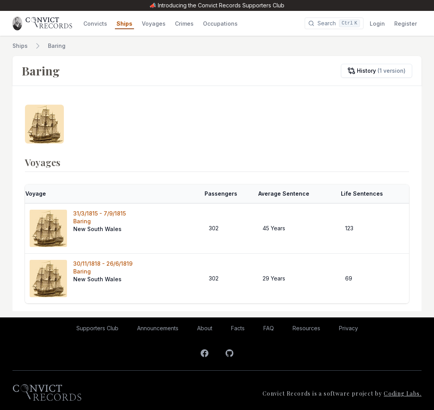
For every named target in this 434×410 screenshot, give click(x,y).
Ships (20, 45)
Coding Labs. (403, 393)
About (204, 328)
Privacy (348, 328)
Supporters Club (97, 328)
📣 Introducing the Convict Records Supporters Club (217, 5)
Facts (238, 328)
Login (377, 23)
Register (405, 23)
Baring (56, 45)
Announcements (157, 328)
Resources (306, 328)
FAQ (268, 328)
